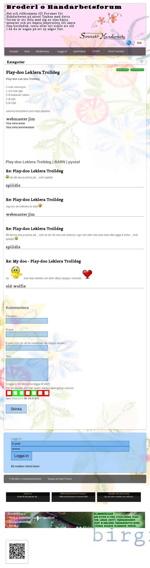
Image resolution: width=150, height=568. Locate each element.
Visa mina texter (15, 123)
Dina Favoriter (116, 51)
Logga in (62, 51)
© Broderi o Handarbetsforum (25, 478)
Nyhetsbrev (79, 51)
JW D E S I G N (31, 398)
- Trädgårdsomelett (18, 521)
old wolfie (16, 286)
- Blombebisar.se (15, 513)
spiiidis (13, 185)
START (96, 51)
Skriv (27, 51)
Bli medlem (17, 466)
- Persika (11, 525)
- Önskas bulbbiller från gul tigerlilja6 (30, 517)
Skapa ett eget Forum (60, 478)
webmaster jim (20, 119)
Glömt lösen (32, 466)
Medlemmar (42, 51)
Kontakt (14, 51)
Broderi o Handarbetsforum (64, 7)
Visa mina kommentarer (20, 127)
